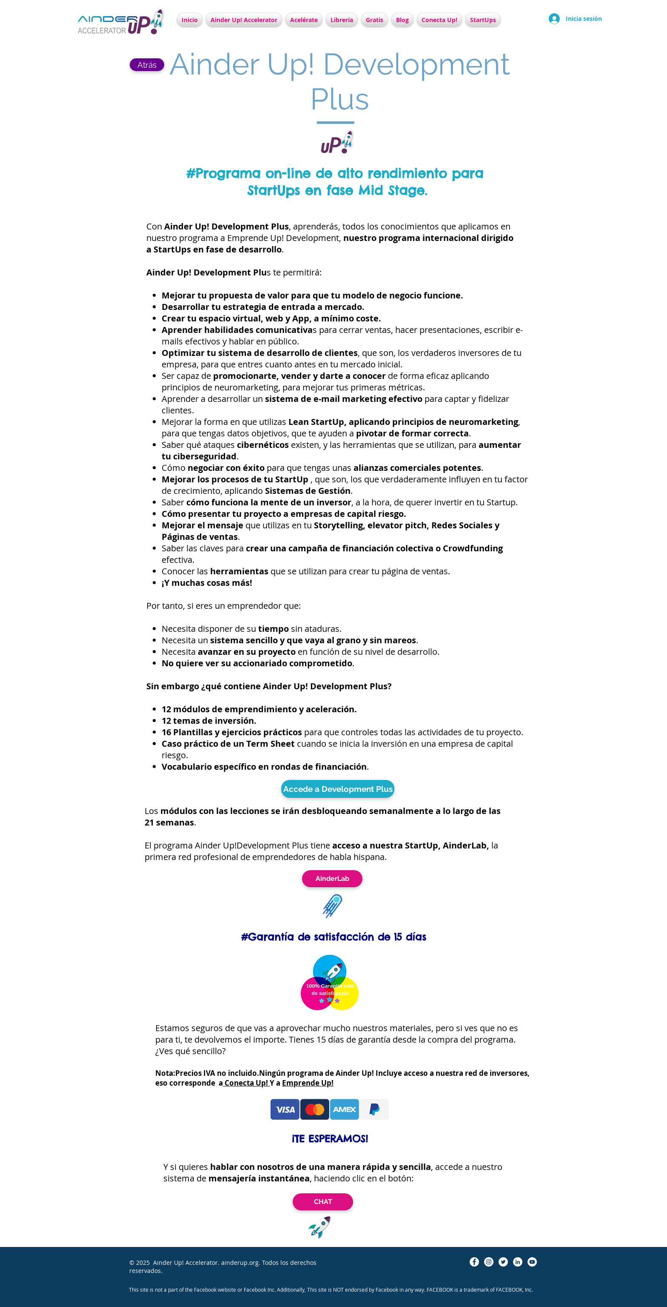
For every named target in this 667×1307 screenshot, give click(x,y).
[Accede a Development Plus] (337, 789)
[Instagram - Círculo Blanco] (488, 1262)
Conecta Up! (246, 1083)
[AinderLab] (332, 878)
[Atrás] (147, 64)
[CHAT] (323, 1201)
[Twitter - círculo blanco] (503, 1262)
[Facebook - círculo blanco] (474, 1262)
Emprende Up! (308, 1083)
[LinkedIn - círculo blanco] (517, 1262)
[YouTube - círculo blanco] (532, 1262)
